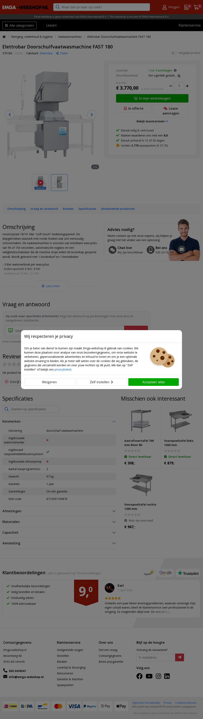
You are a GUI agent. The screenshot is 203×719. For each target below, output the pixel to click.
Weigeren (49, 382)
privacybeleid (62, 369)
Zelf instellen (101, 382)
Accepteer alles (153, 382)
